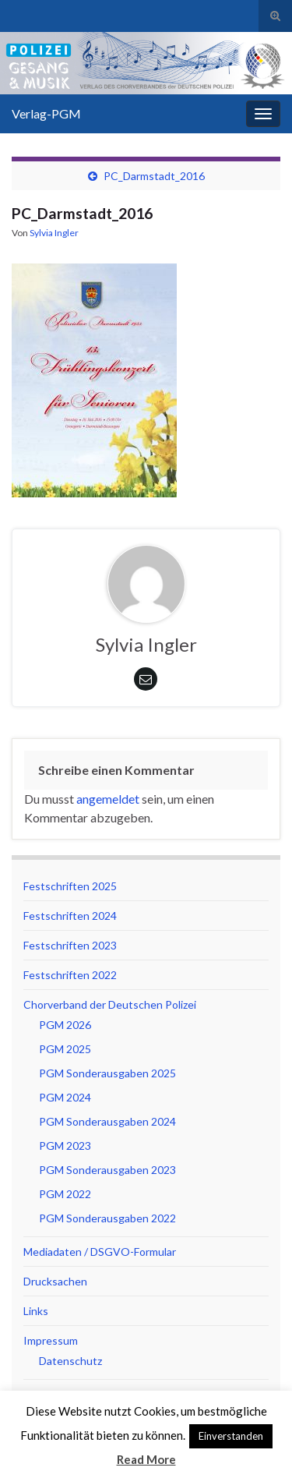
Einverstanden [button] (231, 1436)
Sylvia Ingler (54, 233)
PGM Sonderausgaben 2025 (107, 1073)
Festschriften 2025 (70, 886)
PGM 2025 (65, 1048)
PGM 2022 (65, 1193)
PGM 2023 (65, 1145)
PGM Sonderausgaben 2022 (107, 1218)
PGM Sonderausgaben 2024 (107, 1121)
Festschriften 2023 (70, 945)
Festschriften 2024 (70, 915)
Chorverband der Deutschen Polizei (109, 1004)
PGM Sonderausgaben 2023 (107, 1169)
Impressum (50, 1340)
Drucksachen (55, 1281)
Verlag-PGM (46, 113)
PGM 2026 (65, 1024)
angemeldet (107, 798)
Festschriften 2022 (70, 974)
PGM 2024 (65, 1097)
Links (35, 1310)
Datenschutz (70, 1360)
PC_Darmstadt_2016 (154, 175)
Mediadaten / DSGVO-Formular (99, 1251)
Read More (146, 1459)
